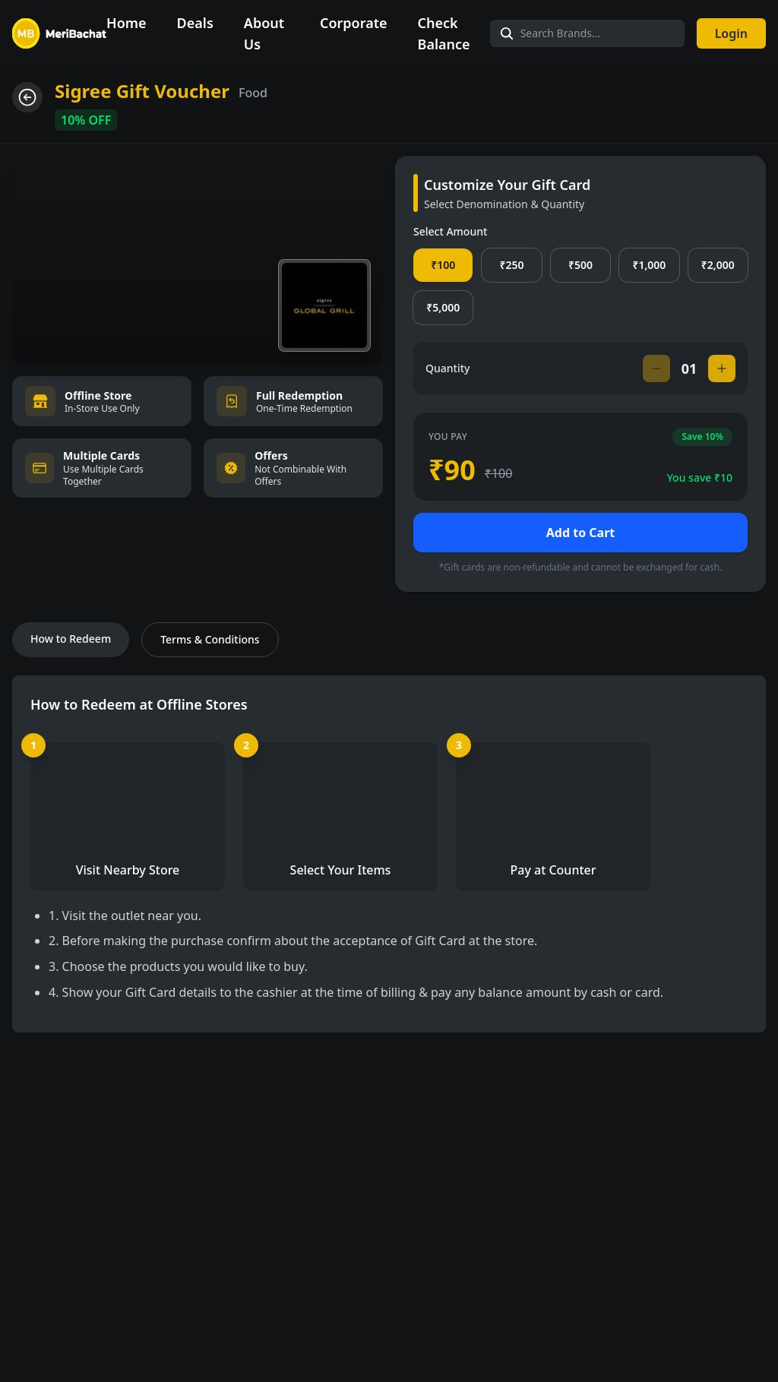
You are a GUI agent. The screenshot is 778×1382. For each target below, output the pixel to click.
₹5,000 (443, 307)
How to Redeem (70, 638)
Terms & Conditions (209, 639)
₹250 (512, 265)
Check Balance (444, 33)
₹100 (443, 265)
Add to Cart (580, 532)
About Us (264, 33)
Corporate (353, 23)
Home (126, 23)
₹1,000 (649, 265)
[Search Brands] (587, 33)
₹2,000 (718, 265)
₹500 (580, 265)
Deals (195, 23)
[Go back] (27, 97)
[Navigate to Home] (59, 33)
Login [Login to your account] (731, 33)
